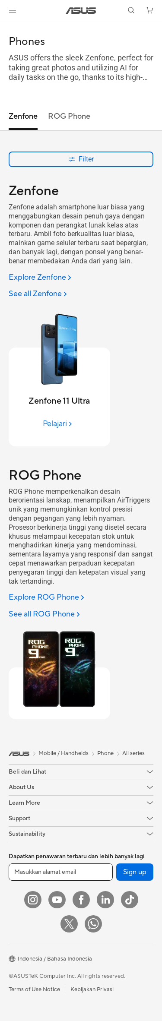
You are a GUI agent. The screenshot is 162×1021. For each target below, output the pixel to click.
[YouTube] (57, 899)
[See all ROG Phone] (44, 615)
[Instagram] (32, 899)
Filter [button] (81, 159)
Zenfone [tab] (23, 116)
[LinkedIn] (105, 899)
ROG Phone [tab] (69, 116)
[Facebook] (81, 899)
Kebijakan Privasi (92, 989)
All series (133, 753)
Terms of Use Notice (34, 989)
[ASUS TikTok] (129, 899)
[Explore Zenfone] (40, 278)
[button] (12, 10)
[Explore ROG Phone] (46, 598)
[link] (81, 10)
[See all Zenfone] (38, 294)
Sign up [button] (134, 872)
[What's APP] (93, 923)
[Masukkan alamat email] (61, 872)
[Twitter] (69, 923)
